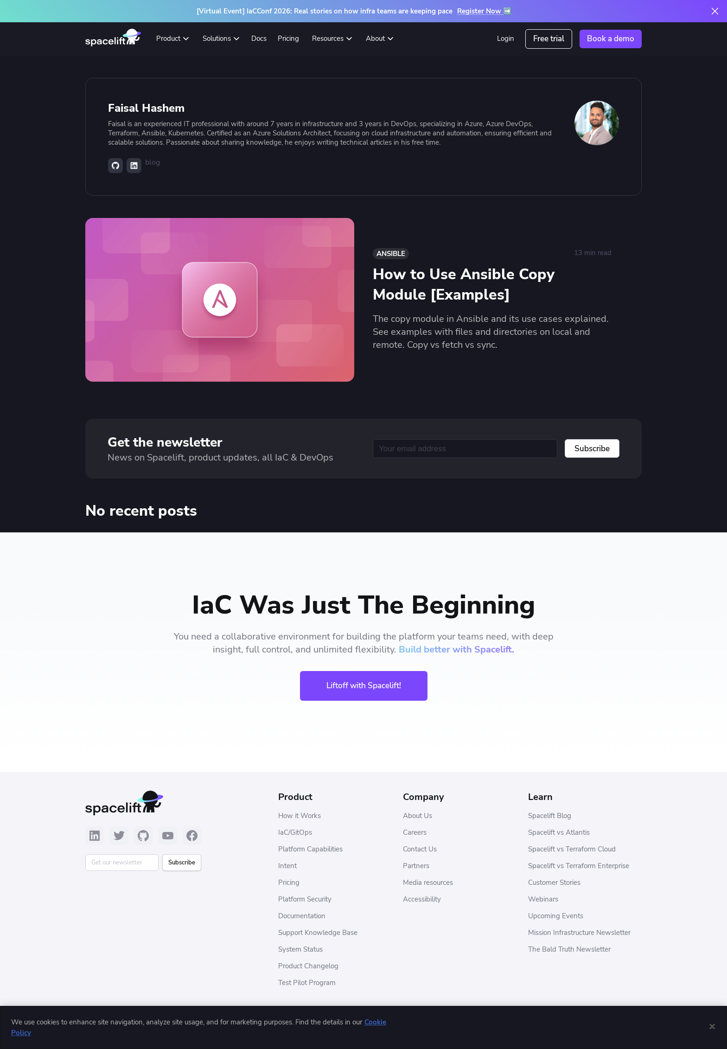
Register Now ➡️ (484, 11)
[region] (363, 1027)
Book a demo (610, 38)
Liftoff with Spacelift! (363, 685)
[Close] (712, 1026)
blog (152, 162)
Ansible (390, 253)
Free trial (548, 38)
